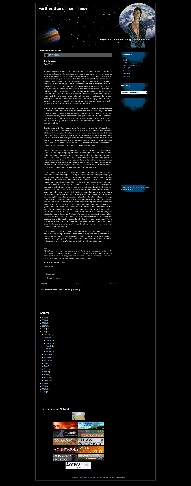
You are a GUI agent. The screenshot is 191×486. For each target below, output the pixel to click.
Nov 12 (48, 346)
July (45, 363)
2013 (44, 386)
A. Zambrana (98, 477)
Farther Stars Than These (63, 8)
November (48, 337)
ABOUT (125, 62)
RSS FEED (126, 76)
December (48, 334)
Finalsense (121, 477)
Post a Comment (53, 278)
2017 (44, 326)
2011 (44, 392)
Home (78, 283)
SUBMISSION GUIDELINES (132, 65)
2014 (44, 383)
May (45, 369)
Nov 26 (48, 340)
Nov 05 (48, 352)
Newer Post (44, 283)
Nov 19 (48, 343)
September (48, 358)
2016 (44, 329)
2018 (44, 323)
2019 (44, 320)
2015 (44, 332)
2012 (44, 389)
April (45, 372)
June (46, 366)
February (47, 377)
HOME (125, 60)
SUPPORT (126, 68)
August (46, 360)
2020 (44, 317)
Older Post (112, 283)
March (46, 375)
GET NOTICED (128, 71)
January (47, 380)
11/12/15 (54, 55)
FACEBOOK (127, 73)
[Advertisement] (71, 305)
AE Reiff (49, 64)
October (47, 355)
